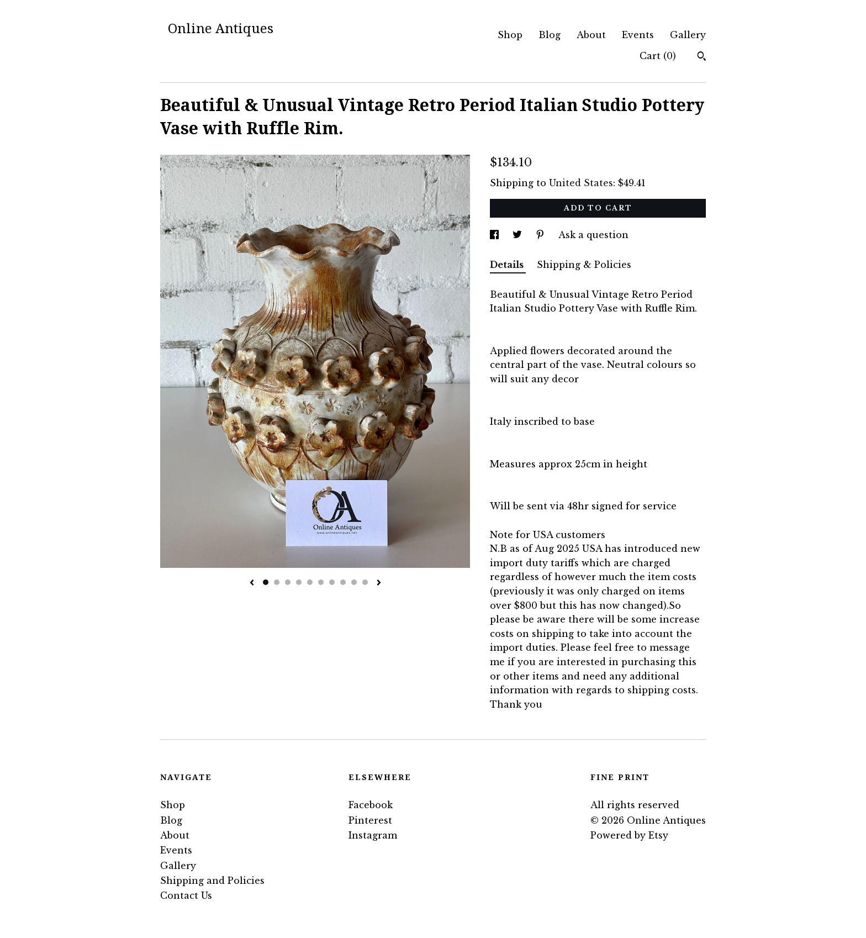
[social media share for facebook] (495, 234)
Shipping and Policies (212, 880)
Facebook (370, 804)
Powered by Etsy (629, 835)
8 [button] (343, 582)
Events (638, 34)
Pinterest (370, 820)
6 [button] (321, 582)
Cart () (658, 55)
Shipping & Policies (584, 264)
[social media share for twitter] (519, 234)
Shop (510, 34)
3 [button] (288, 582)
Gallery (688, 34)
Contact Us (186, 895)
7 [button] (332, 582)
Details (508, 264)
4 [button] (299, 582)
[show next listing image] (379, 583)
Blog (549, 34)
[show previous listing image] (252, 583)
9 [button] (354, 582)
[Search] (702, 57)
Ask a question (593, 234)
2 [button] (276, 582)
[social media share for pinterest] (541, 234)
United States (581, 182)
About (591, 34)
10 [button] (365, 582)
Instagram (372, 835)
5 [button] (310, 582)
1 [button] (265, 582)
